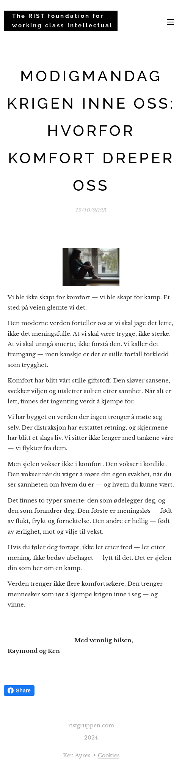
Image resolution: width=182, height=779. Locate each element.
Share (19, 690)
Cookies (108, 755)
